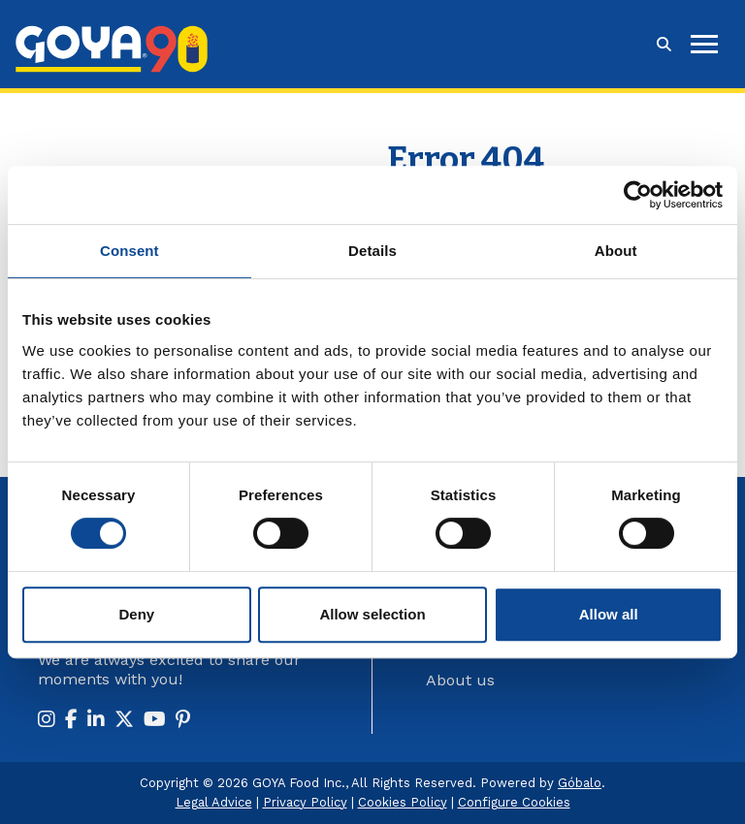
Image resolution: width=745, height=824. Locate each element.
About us (460, 680)
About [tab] (616, 250)
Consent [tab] (129, 250)
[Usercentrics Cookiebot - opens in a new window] (638, 194)
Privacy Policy (305, 802)
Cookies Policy (402, 802)
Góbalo (579, 783)
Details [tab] (372, 250)
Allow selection (372, 614)
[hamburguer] (704, 44)
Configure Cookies (514, 802)
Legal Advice (214, 802)
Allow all (608, 614)
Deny (136, 614)
